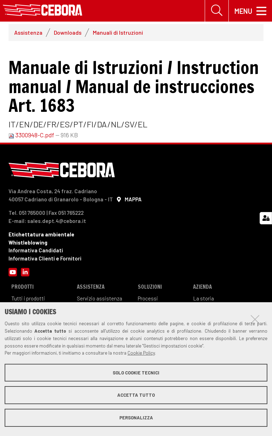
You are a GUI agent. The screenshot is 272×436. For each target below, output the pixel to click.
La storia (203, 298)
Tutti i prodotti (28, 298)
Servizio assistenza (99, 298)
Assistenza (28, 32)
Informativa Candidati (35, 250)
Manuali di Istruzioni (118, 32)
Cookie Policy (141, 353)
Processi (148, 298)
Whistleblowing (27, 242)
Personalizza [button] (136, 417)
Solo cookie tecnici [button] (136, 372)
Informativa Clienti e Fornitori (44, 258)
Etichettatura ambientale (41, 234)
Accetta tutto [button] (136, 395)
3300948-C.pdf (31, 134)
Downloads (67, 32)
